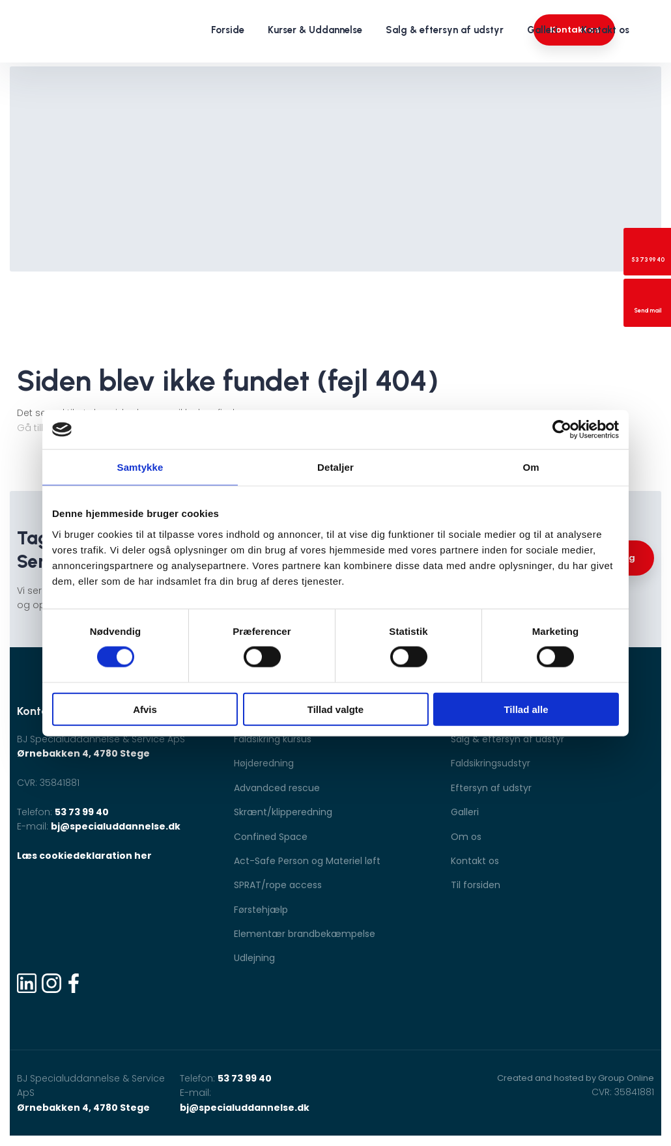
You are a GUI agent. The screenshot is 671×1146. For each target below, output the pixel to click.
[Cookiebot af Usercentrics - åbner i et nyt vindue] (562, 430)
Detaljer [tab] (335, 467)
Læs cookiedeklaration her (84, 855)
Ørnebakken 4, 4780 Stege (83, 753)
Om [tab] (530, 467)
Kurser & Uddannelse (315, 30)
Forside (227, 30)
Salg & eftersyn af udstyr (445, 30)
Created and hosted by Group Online (575, 1078)
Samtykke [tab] (140, 467)
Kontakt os (605, 30)
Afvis (145, 708)
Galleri (542, 30)
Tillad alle (526, 708)
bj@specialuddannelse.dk (115, 826)
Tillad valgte (335, 708)
